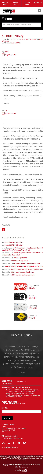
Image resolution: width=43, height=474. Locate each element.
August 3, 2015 (10, 55)
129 (5, 110)
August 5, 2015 (14, 43)
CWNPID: (5, 408)
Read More (20, 382)
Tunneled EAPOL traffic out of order (27, 263)
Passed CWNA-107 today (13, 242)
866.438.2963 (13, 436)
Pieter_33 (5, 275)
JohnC (6, 52)
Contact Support (16, 3)
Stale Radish (6, 263)
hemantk (5, 260)
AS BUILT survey (13, 36)
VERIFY (6, 418)
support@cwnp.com (15, 438)
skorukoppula (7, 248)
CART (38, 2)
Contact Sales (27, 3)
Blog (3, 447)
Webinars (9, 447)
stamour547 (6, 253)
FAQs (16, 447)
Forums (21, 39)
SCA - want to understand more (22, 272)
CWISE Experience (20, 258)
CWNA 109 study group (19, 260)
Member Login (5, 3)
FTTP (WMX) (7, 383)
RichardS (5, 269)
